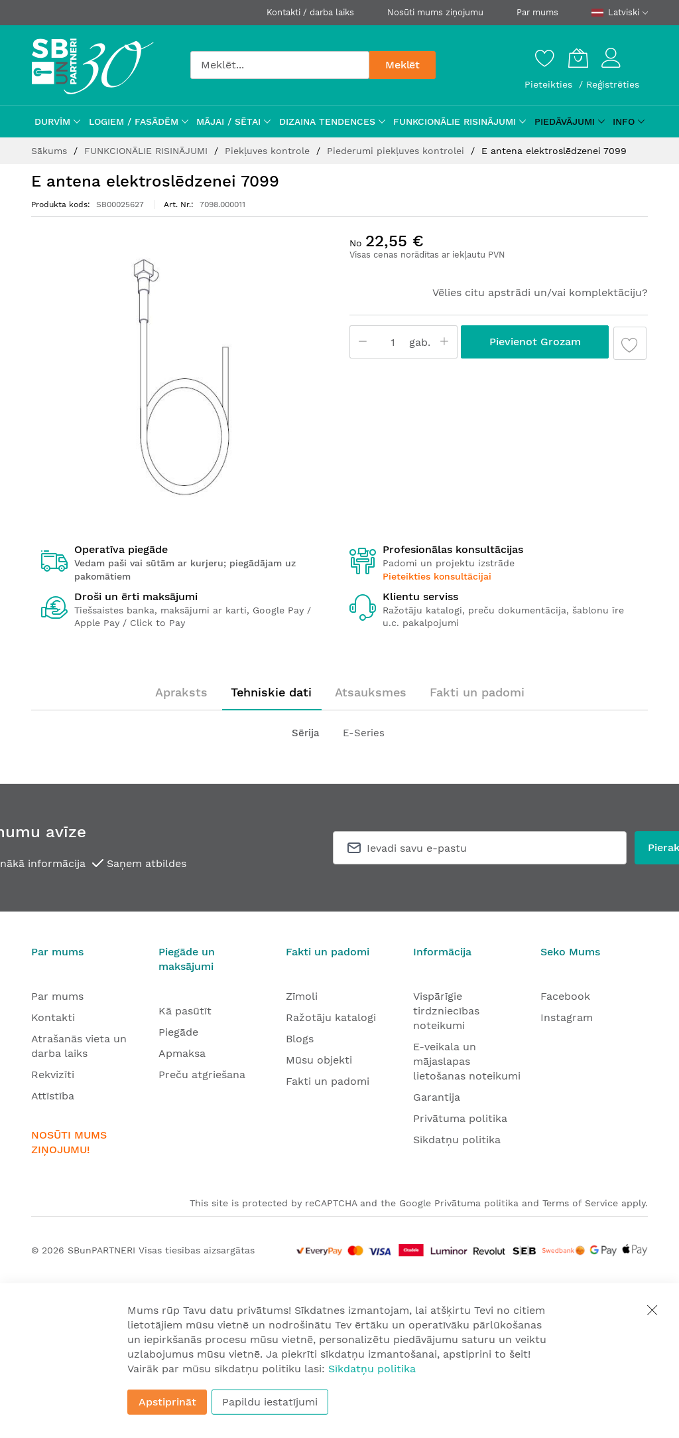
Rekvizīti (52, 1074)
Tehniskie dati (271, 692)
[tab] (181, 692)
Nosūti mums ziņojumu (435, 12)
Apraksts (181, 692)
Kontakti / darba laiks (310, 12)
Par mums (537, 12)
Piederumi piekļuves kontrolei (397, 150)
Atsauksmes (370, 692)
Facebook (565, 996)
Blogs (300, 1038)
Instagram (566, 1017)
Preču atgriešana (201, 1074)
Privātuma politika (460, 1118)
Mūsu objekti (319, 1060)
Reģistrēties (612, 84)
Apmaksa (182, 1053)
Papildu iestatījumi (270, 1402)
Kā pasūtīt (185, 1010)
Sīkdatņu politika (457, 1139)
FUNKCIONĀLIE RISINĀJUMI (147, 150)
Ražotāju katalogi (331, 1017)
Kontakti (53, 1017)
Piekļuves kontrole (269, 150)
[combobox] (279, 65)
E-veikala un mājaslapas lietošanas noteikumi (467, 1061)
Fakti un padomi (477, 692)
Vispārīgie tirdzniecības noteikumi (446, 1011)
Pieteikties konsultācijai (437, 576)
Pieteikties (550, 84)
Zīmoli (302, 996)
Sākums (50, 150)
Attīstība (52, 1095)
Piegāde (178, 1032)
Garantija (436, 1097)
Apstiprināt (167, 1402)
